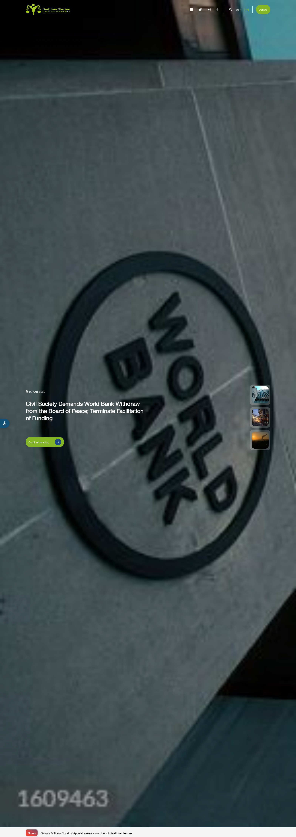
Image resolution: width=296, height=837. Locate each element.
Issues (154, 22)
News (32, 832)
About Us (110, 22)
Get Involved (257, 22)
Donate (263, 9)
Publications (176, 22)
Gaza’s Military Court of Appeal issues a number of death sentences (87, 833)
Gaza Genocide (133, 22)
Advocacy (199, 22)
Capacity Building (227, 22)
